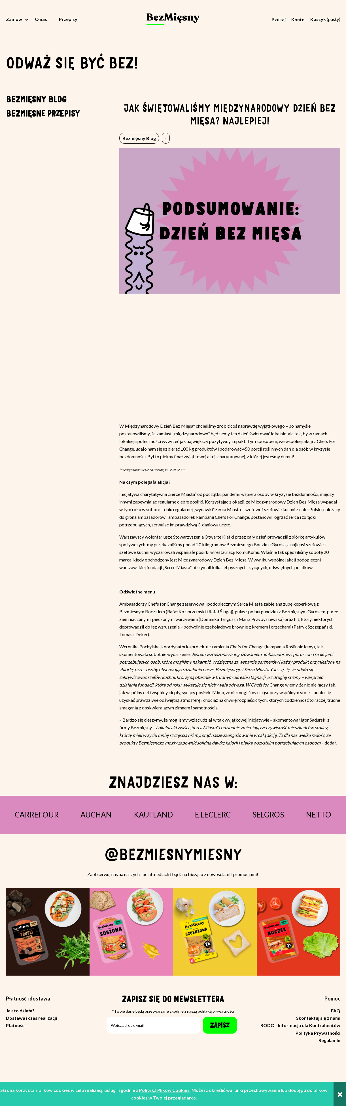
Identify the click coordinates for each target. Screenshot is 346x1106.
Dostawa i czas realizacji (31, 1018)
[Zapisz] (220, 1025)
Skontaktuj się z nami (318, 1018)
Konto (298, 19)
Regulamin (329, 1040)
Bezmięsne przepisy (43, 113)
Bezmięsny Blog (36, 99)
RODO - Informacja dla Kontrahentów (300, 1025)
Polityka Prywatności (318, 1033)
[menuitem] (17, 19)
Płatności (16, 1025)
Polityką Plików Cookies (164, 1090)
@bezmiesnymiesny (173, 854)
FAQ (335, 1010)
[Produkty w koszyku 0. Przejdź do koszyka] (325, 19)
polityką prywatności (216, 1011)
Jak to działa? (20, 1010)
